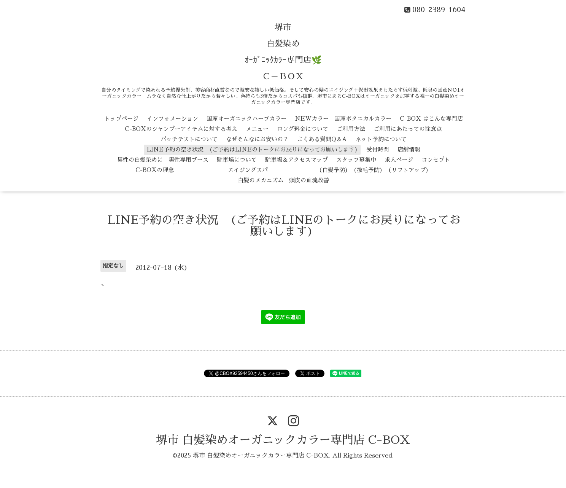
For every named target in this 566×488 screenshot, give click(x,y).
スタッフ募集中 (356, 160)
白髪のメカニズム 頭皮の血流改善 (283, 180)
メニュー (257, 129)
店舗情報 (408, 149)
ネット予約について (381, 139)
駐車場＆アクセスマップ (296, 160)
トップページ (121, 118)
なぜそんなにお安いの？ (257, 139)
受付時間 (377, 149)
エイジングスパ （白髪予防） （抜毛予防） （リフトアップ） (306, 170)
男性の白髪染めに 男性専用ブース (162, 160)
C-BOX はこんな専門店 (431, 118)
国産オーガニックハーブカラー (246, 118)
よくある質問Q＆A (322, 139)
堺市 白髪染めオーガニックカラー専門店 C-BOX (283, 440)
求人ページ (399, 160)
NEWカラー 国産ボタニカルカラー (343, 118)
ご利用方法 (351, 129)
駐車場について (237, 160)
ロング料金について (302, 129)
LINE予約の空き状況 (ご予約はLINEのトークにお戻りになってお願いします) (252, 149)
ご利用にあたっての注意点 (408, 129)
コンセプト (435, 160)
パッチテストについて (189, 139)
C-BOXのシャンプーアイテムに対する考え (181, 129)
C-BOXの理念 (154, 170)
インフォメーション (172, 118)
